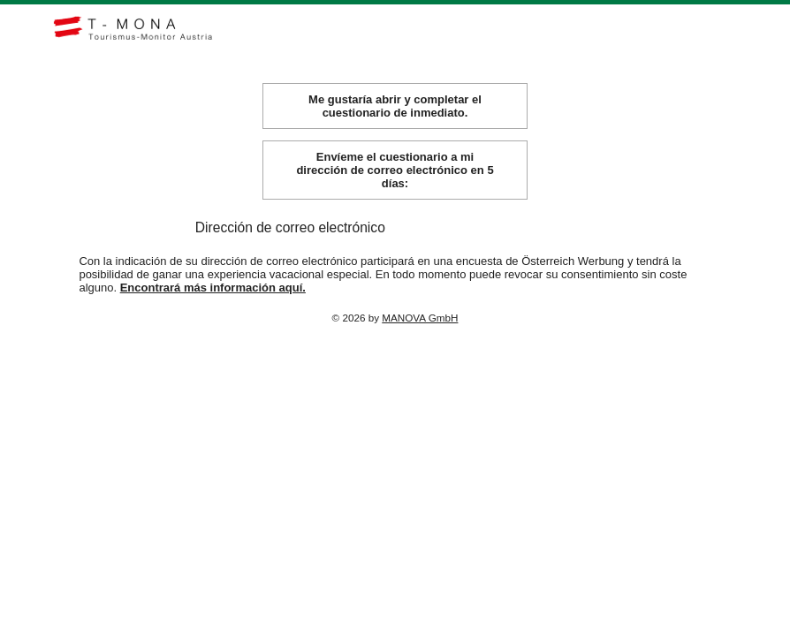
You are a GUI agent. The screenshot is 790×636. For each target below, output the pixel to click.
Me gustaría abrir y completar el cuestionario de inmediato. (395, 120)
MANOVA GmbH (420, 331)
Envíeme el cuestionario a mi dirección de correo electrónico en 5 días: (394, 184)
